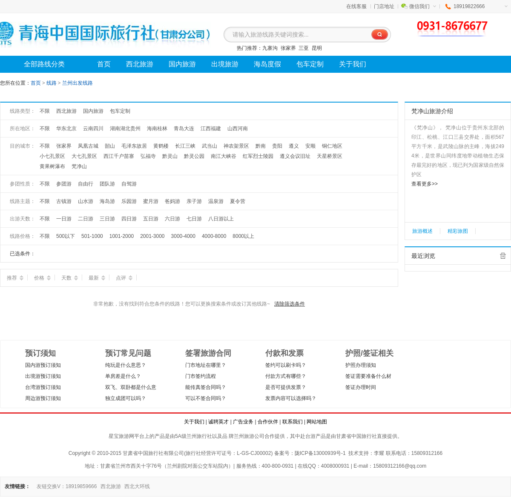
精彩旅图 (458, 231)
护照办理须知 (360, 365)
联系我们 (292, 422)
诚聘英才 (218, 422)
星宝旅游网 (121, 436)
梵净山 (79, 166)
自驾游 (129, 184)
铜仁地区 (332, 146)
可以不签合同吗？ (205, 398)
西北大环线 (137, 486)
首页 (36, 83)
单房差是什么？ (123, 376)
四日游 (129, 219)
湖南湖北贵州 (125, 128)
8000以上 (243, 236)
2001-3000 (152, 236)
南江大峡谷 (223, 156)
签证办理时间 (360, 387)
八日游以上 (221, 219)
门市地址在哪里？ (205, 365)
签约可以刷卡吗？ (285, 365)
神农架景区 (236, 146)
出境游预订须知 (43, 376)
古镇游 (64, 201)
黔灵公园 (194, 156)
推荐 (15, 277)
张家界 (288, 48)
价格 (42, 277)
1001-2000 (121, 236)
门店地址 (384, 6)
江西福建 (211, 128)
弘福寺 (148, 156)
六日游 (172, 219)
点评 (124, 277)
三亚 (304, 48)
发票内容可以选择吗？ (290, 398)
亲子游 (194, 201)
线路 (52, 83)
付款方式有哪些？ (285, 376)
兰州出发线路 (77, 83)
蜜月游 (150, 201)
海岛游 (107, 201)
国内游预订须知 (43, 365)
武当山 (209, 146)
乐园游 (129, 201)
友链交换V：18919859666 (67, 486)
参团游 (64, 184)
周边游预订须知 (43, 398)
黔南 (261, 146)
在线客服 (356, 6)
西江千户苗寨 (118, 156)
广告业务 (243, 422)
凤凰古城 (88, 146)
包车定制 (120, 111)
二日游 (85, 219)
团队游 (107, 184)
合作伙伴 (268, 422)
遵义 (294, 146)
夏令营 (237, 201)
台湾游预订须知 (43, 387)
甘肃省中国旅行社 (356, 436)
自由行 (85, 184)
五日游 (150, 219)
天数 (69, 277)
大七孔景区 (84, 156)
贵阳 (277, 146)
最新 (97, 277)
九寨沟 (270, 48)
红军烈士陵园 (258, 156)
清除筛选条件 (289, 304)
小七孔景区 (52, 156)
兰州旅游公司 (249, 436)
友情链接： (17, 486)
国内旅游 (93, 111)
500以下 (65, 236)
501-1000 (92, 236)
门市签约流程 (200, 376)
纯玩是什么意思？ (125, 365)
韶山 (110, 146)
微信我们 (422, 6)
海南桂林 (157, 128)
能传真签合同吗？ (205, 387)
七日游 (194, 219)
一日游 (64, 219)
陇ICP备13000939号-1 (320, 453)
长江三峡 (185, 146)
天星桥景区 (329, 156)
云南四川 (93, 128)
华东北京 (66, 128)
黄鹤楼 (161, 146)
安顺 (310, 146)
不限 (45, 111)
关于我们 (194, 422)
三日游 (107, 219)
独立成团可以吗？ (125, 398)
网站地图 (317, 422)
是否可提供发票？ (285, 387)
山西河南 (237, 128)
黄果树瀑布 (52, 166)
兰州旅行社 (199, 436)
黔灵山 (170, 156)
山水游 (85, 201)
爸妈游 (172, 201)
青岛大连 (184, 128)
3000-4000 (183, 236)
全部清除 (503, 255)
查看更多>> (424, 184)
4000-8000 (214, 236)
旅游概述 (422, 231)
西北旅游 (66, 111)
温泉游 (216, 201)
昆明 (317, 48)
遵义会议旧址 (295, 156)
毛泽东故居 (134, 146)
